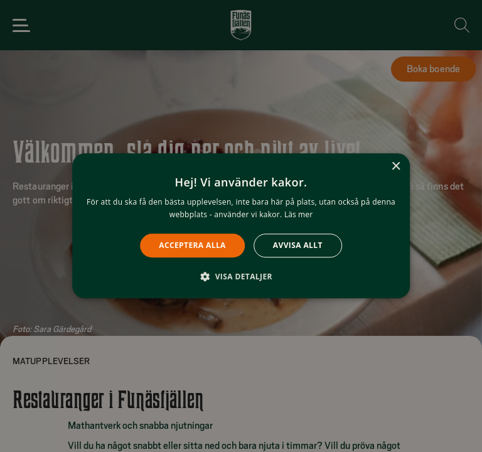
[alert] (241, 226)
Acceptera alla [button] (192, 245)
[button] (241, 277)
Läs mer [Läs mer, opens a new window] (298, 215)
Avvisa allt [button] (298, 245)
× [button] (395, 166)
